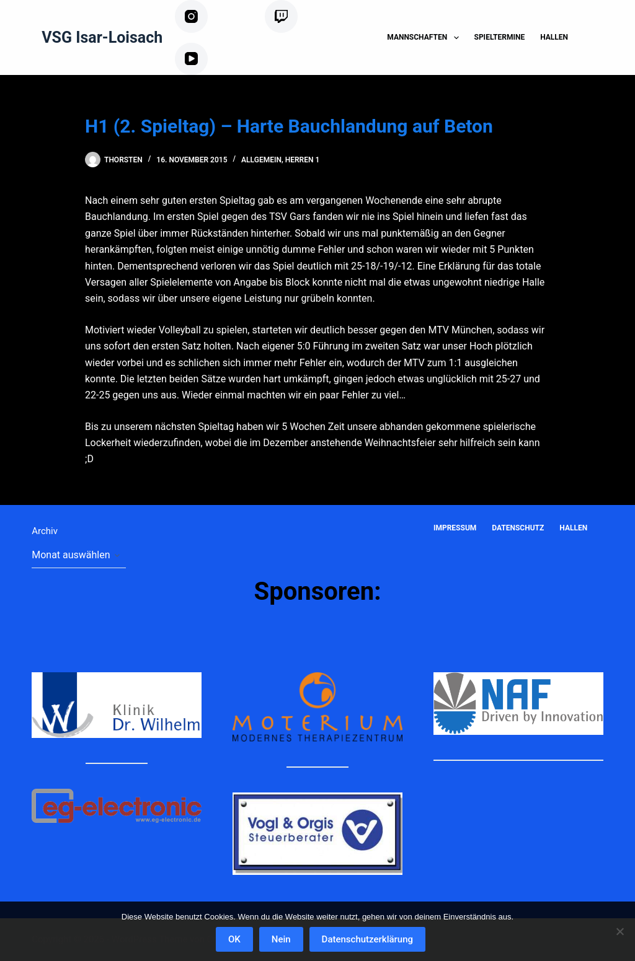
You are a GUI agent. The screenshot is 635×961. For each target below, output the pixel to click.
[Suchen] (598, 37)
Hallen (554, 37)
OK (234, 939)
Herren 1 (302, 160)
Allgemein (261, 160)
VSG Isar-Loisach (102, 37)
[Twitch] (298, 16)
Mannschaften (425, 37)
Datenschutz (518, 528)
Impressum (454, 528)
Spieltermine (499, 37)
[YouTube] (210, 59)
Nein (281, 939)
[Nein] (619, 931)
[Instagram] (215, 16)
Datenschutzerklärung (367, 939)
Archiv (45, 531)
